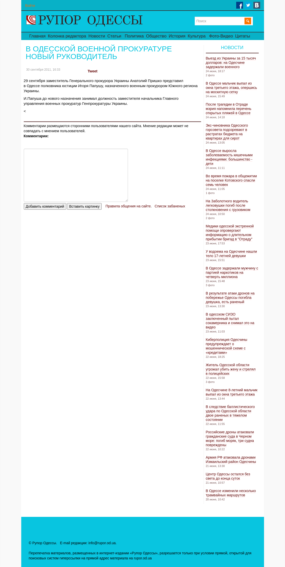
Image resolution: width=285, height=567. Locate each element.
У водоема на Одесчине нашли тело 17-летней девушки (231, 253)
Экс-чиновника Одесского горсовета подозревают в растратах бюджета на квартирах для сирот (227, 131)
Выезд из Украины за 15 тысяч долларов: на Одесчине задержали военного (231, 62)
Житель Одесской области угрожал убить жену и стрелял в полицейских (231, 369)
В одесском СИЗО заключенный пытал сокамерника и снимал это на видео (230, 320)
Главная (37, 36)
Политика (134, 36)
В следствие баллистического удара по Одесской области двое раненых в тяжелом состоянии (230, 413)
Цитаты (242, 36)
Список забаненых (170, 206)
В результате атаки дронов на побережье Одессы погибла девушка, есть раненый (230, 297)
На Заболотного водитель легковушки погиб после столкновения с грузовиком (228, 205)
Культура (197, 36)
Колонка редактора (67, 36)
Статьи (114, 36)
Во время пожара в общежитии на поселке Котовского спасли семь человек (231, 180)
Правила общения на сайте (128, 206)
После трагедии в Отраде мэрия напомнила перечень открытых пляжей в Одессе (228, 108)
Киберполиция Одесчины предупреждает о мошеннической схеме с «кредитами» (226, 346)
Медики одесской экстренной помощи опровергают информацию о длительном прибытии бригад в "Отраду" (230, 232)
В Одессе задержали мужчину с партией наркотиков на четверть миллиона (232, 272)
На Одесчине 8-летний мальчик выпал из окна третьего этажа (231, 392)
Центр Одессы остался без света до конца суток (228, 476)
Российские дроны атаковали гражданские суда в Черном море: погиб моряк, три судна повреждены (230, 438)
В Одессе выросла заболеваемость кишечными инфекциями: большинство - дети (229, 157)
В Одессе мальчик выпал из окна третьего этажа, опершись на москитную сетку (231, 87)
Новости (97, 36)
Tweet (93, 71)
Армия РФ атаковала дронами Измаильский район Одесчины (231, 459)
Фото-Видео (221, 36)
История (177, 36)
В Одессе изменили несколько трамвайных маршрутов (231, 493)
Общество (156, 36)
